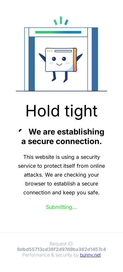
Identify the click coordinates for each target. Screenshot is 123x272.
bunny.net (90, 255)
